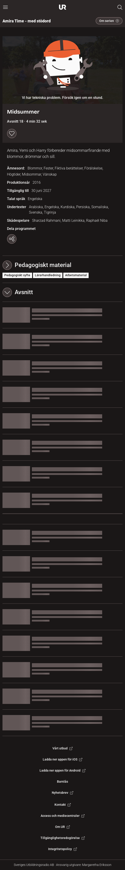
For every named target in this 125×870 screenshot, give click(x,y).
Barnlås (62, 781)
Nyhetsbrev (62, 792)
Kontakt (62, 804)
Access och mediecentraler (63, 816)
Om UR (62, 827)
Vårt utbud (62, 748)
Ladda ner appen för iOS (62, 759)
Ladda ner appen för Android (62, 770)
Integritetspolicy (62, 849)
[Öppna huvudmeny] (5, 7)
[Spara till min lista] (12, 133)
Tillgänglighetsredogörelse (62, 838)
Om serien (109, 21)
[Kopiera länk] (12, 239)
